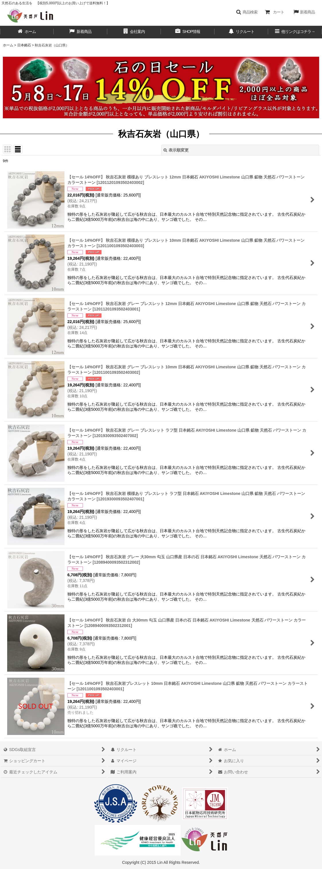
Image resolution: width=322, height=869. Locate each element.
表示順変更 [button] (176, 150)
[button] (246, 12)
